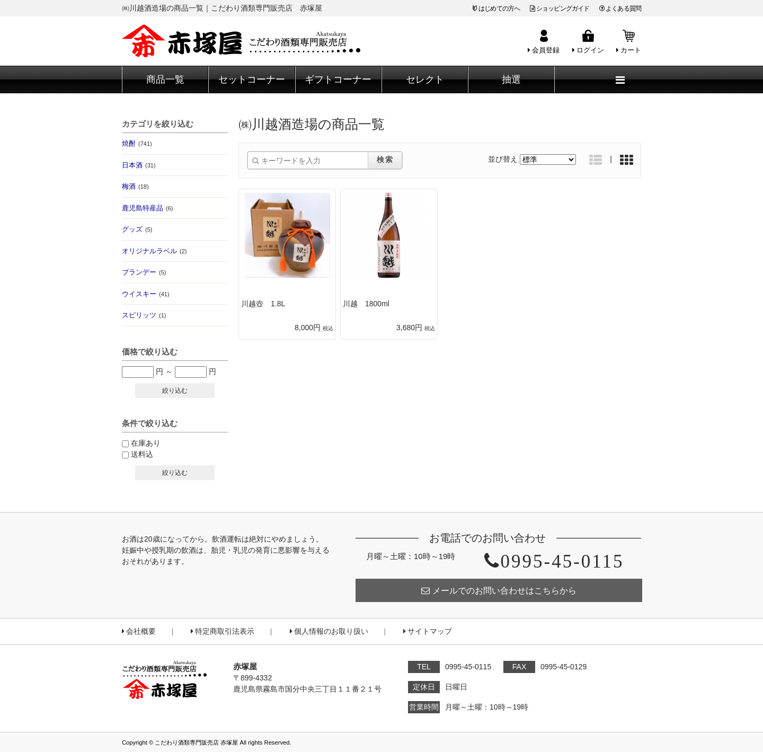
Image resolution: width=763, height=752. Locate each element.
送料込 (142, 454)
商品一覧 (165, 79)
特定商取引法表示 (222, 631)
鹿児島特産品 (147, 208)
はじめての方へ (499, 8)
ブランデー (144, 272)
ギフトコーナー (338, 79)
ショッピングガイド (560, 8)
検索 (385, 159)
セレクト (425, 79)
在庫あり (146, 443)
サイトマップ (427, 631)
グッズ (137, 229)
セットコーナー (251, 79)
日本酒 (139, 165)
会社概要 (139, 631)
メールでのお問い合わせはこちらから (498, 590)
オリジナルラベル (154, 251)
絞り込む (175, 390)
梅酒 (135, 186)
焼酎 (137, 143)
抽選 (511, 79)
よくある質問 (620, 8)
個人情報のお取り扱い (329, 631)
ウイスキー (146, 294)
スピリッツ (144, 315)
